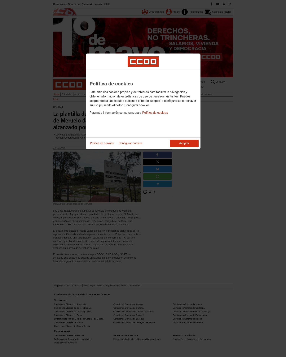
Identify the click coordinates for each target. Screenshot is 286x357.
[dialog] (143, 101)
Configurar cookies (130, 143)
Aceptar (184, 143)
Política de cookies (155, 112)
